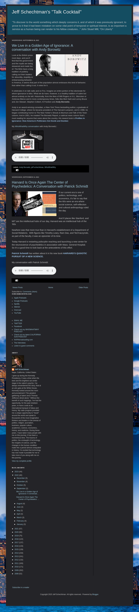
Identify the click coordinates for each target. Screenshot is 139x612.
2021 (17, 529)
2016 (17, 546)
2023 (17, 472)
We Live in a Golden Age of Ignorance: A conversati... (27, 493)
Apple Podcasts (20, 298)
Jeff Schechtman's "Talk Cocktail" (46, 11)
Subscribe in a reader (20, 587)
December (21, 478)
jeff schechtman (37, 167)
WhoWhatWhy (50, 167)
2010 (17, 567)
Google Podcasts (21, 301)
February (20, 521)
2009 (17, 570)
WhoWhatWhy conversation (27, 126)
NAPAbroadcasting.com (23, 340)
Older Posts (83, 287)
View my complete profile (21, 461)
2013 (17, 556)
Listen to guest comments (24, 346)
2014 (17, 553)
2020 (17, 532)
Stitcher (17, 307)
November (21, 482)
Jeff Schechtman (22, 369)
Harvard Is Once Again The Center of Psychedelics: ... (27, 498)
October (20, 485)
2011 (17, 563)
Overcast (17, 310)
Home (50, 287)
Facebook (18, 326)
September (21, 488)
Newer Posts (18, 287)
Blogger (95, 594)
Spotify (17, 304)
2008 (17, 574)
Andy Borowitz (24, 167)
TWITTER (18, 323)
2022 (17, 475)
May (19, 511)
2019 (17, 536)
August (20, 504)
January (20, 524)
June (19, 507)
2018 (17, 539)
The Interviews (20, 343)
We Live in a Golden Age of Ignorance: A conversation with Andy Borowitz (42, 47)
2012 (17, 560)
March (19, 517)
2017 (17, 542)
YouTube (17, 313)
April (19, 514)
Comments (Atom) (30, 292)
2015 (17, 549)
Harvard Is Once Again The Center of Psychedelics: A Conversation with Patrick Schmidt (50, 184)
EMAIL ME (18, 320)
